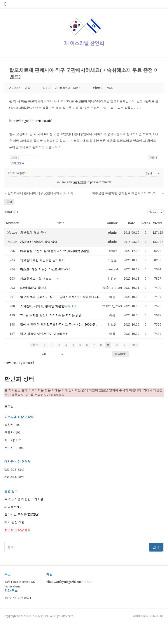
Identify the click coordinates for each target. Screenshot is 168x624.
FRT (161, 615)
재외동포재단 (13, 507)
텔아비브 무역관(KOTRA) (21, 514)
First (35, 345)
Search (120, 354)
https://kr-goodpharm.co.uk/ (30, 121)
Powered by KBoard (19, 363)
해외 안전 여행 (14, 522)
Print (153, 157)
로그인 (9, 406)
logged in (79, 182)
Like (14, 157)
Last (133, 345)
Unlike (17, 163)
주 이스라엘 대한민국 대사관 (24, 499)
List (9, 201)
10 (116, 345)
